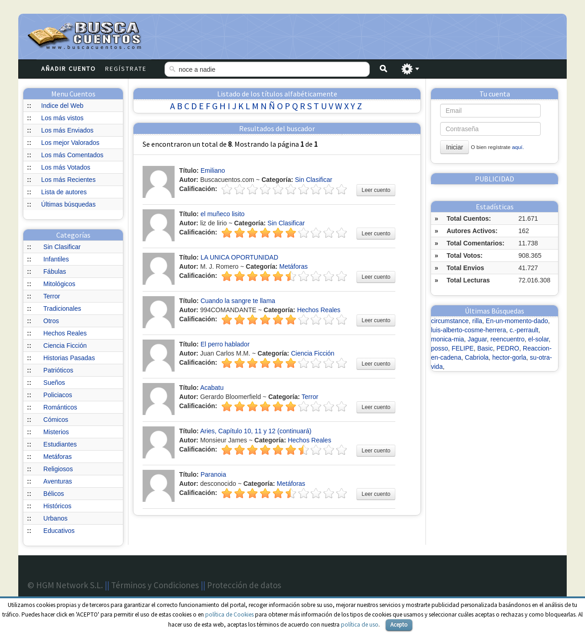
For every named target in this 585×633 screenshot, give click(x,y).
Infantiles (56, 259)
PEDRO (507, 348)
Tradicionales (62, 308)
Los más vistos (62, 118)
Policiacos (57, 395)
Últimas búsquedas (68, 204)
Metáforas (57, 456)
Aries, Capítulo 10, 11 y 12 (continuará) (256, 431)
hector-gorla (509, 357)
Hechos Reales (65, 333)
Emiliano (213, 170)
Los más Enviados (67, 130)
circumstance (449, 320)
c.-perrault (524, 330)
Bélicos (53, 493)
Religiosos (58, 469)
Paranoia (213, 474)
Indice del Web (62, 105)
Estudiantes (60, 444)
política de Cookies (229, 614)
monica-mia (447, 339)
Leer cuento (376, 190)
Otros (51, 320)
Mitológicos (59, 283)
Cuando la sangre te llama (238, 300)
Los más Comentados (72, 155)
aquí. (518, 147)
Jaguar (477, 339)
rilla (477, 320)
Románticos (60, 407)
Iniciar (454, 147)
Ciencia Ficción (65, 345)
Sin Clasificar (62, 246)
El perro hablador (225, 344)
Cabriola (477, 357)
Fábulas (54, 271)
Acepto (399, 624)
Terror (51, 296)
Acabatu (211, 387)
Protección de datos (244, 585)
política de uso (359, 624)
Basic (485, 348)
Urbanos (55, 518)
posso (439, 348)
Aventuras (57, 481)
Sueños (54, 382)
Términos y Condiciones (155, 585)
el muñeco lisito (223, 214)
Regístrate (126, 68)
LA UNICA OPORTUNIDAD (239, 257)
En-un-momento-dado (517, 320)
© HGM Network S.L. (65, 585)
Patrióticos (58, 370)
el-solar (538, 339)
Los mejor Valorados (70, 142)
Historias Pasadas (69, 358)
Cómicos (55, 419)
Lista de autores (64, 192)
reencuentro (507, 339)
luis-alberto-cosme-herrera (468, 330)
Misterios (56, 432)
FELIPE (462, 348)
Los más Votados (65, 167)
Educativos (58, 530)
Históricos (57, 506)
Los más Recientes (68, 179)
